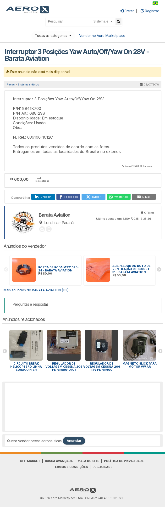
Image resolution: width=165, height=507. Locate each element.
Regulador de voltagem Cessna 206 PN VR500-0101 (63, 366)
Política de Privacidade (124, 461)
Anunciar (74, 441)
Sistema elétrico (28, 84)
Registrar (150, 11)
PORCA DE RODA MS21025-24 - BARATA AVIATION (58, 268)
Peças (11, 84)
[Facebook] (68, 197)
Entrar (127, 11)
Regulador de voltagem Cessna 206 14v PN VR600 (101, 366)
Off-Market (30, 461)
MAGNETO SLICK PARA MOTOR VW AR (139, 365)
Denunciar (148, 166)
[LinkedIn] (43, 197)
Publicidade (102, 467)
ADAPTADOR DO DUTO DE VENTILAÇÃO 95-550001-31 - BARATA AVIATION (131, 269)
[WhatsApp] (119, 197)
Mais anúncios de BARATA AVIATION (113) (36, 290)
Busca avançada (59, 461)
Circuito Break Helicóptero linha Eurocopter (26, 366)
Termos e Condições (70, 467)
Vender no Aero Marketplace (102, 36)
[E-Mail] (144, 197)
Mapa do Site (88, 461)
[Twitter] (93, 197)
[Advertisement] (82, 407)
